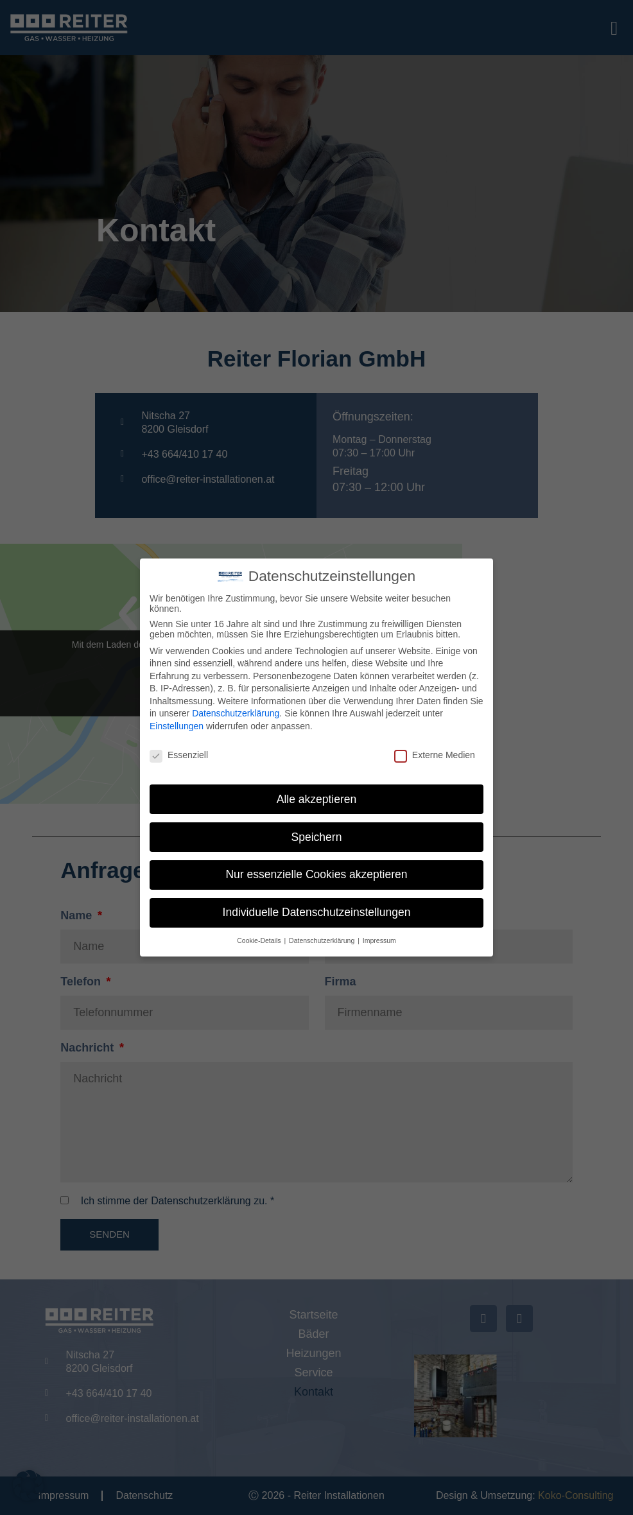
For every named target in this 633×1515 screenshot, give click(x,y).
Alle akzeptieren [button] (317, 799)
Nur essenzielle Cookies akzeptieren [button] (316, 874)
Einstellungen (177, 726)
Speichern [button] (316, 837)
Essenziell (179, 755)
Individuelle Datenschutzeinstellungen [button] (317, 912)
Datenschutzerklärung (235, 713)
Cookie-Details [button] (259, 940)
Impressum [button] (379, 940)
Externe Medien (434, 755)
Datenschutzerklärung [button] (322, 940)
